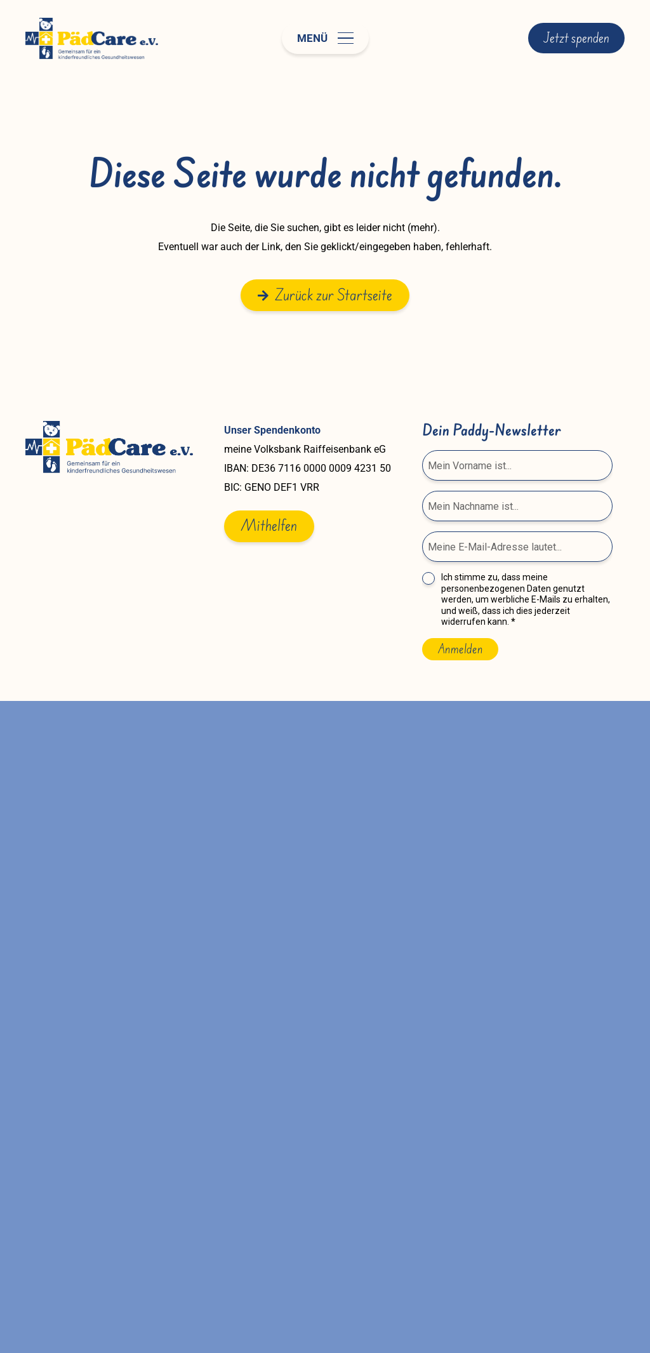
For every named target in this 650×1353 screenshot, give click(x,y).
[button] (325, 38)
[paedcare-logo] (91, 38)
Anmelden (460, 649)
